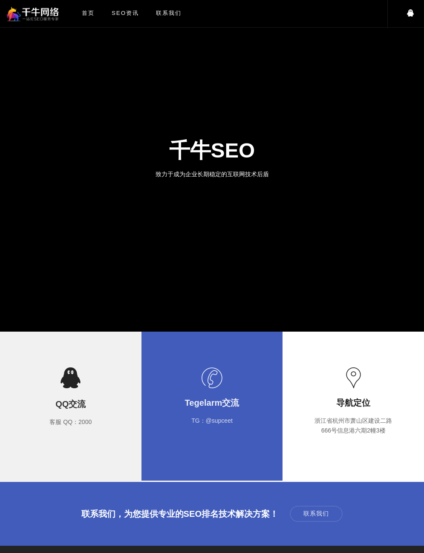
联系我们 (169, 13)
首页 (88, 13)
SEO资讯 (125, 13)
